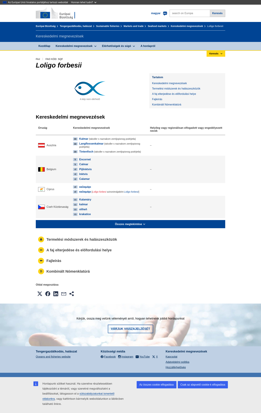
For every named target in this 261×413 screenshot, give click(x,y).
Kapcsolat (171, 356)
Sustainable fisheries (107, 26)
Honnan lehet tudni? (83, 2)
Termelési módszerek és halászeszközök (176, 88)
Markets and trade (134, 26)
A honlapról (147, 46)
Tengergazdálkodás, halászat (76, 26)
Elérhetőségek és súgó (116, 46)
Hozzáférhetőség (176, 367)
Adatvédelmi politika (177, 362)
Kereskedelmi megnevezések (187, 26)
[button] (39, 293)
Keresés (217, 13)
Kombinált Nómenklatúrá (166, 104)
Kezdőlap (44, 46)
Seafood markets (157, 26)
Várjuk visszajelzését (130, 328)
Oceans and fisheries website (53, 356)
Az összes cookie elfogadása (156, 384)
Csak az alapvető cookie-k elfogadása (202, 384)
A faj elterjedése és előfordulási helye (174, 93)
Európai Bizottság (46, 26)
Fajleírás (157, 99)
